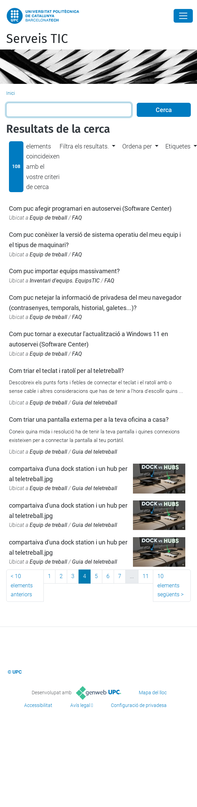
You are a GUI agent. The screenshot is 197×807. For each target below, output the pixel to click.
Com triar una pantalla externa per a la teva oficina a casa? (89, 419)
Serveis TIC (37, 38)
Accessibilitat (38, 705)
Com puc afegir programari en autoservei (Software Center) (90, 208)
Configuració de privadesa (139, 705)
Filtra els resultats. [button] (84, 146)
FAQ (77, 217)
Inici (10, 93)
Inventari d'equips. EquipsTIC (65, 280)
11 (146, 576)
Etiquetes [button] (177, 146)
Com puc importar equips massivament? (64, 271)
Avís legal (80, 705)
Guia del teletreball (94, 402)
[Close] (183, 16)
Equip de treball (48, 217)
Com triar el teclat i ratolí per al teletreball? (66, 370)
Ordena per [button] (137, 146)
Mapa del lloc (153, 692)
